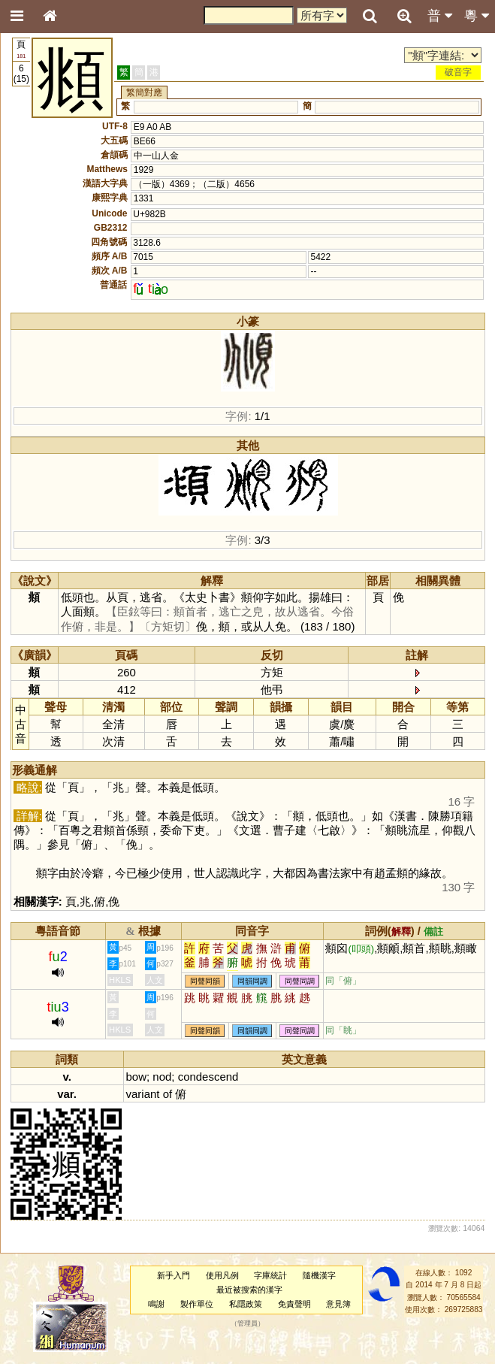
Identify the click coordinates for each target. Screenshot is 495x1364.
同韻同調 (252, 981)
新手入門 (173, 1275)
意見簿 (338, 1303)
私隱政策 (245, 1303)
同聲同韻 (205, 981)
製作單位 (196, 1303)
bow (136, 1076)
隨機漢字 (319, 1275)
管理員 (247, 1324)
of (167, 1093)
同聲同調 (300, 981)
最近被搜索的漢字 (249, 1289)
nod (161, 1076)
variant (143, 1093)
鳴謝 (156, 1303)
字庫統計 (270, 1275)
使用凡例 (222, 1275)
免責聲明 (294, 1303)
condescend (208, 1076)
